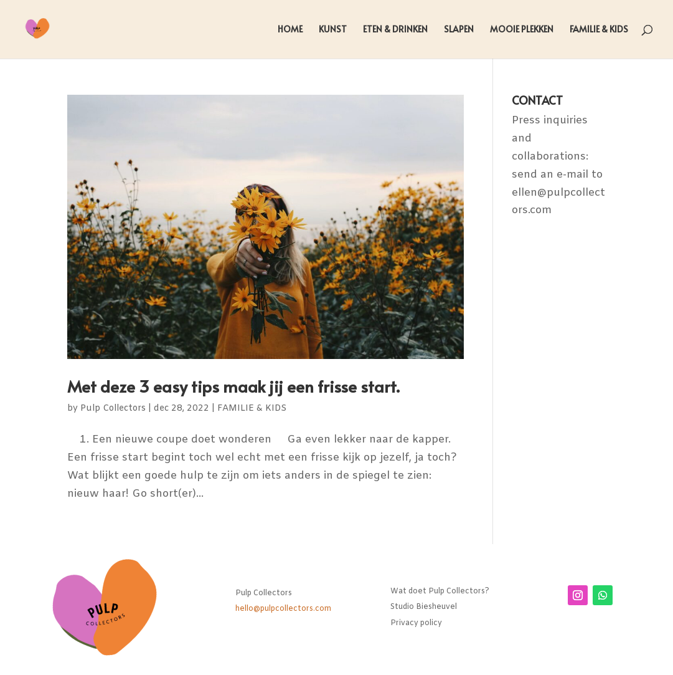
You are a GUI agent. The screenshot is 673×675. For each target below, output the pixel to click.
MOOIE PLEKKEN (521, 30)
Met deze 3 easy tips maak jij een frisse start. (233, 386)
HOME (290, 30)
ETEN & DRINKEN (395, 30)
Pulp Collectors (113, 408)
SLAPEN (459, 30)
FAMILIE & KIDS (599, 30)
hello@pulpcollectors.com (283, 609)
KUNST (333, 30)
